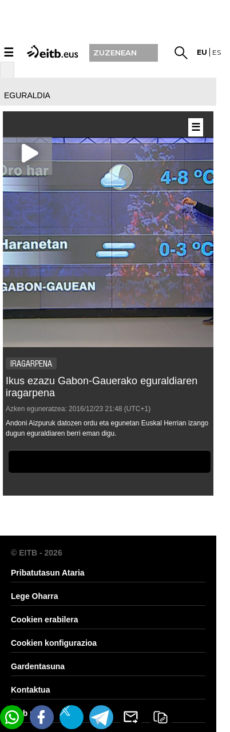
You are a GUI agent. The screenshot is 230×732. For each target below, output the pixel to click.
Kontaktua (30, 689)
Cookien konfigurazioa (54, 642)
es (216, 52)
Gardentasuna (38, 666)
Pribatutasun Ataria (48, 572)
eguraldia (27, 95)
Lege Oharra (34, 596)
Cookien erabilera (44, 619)
